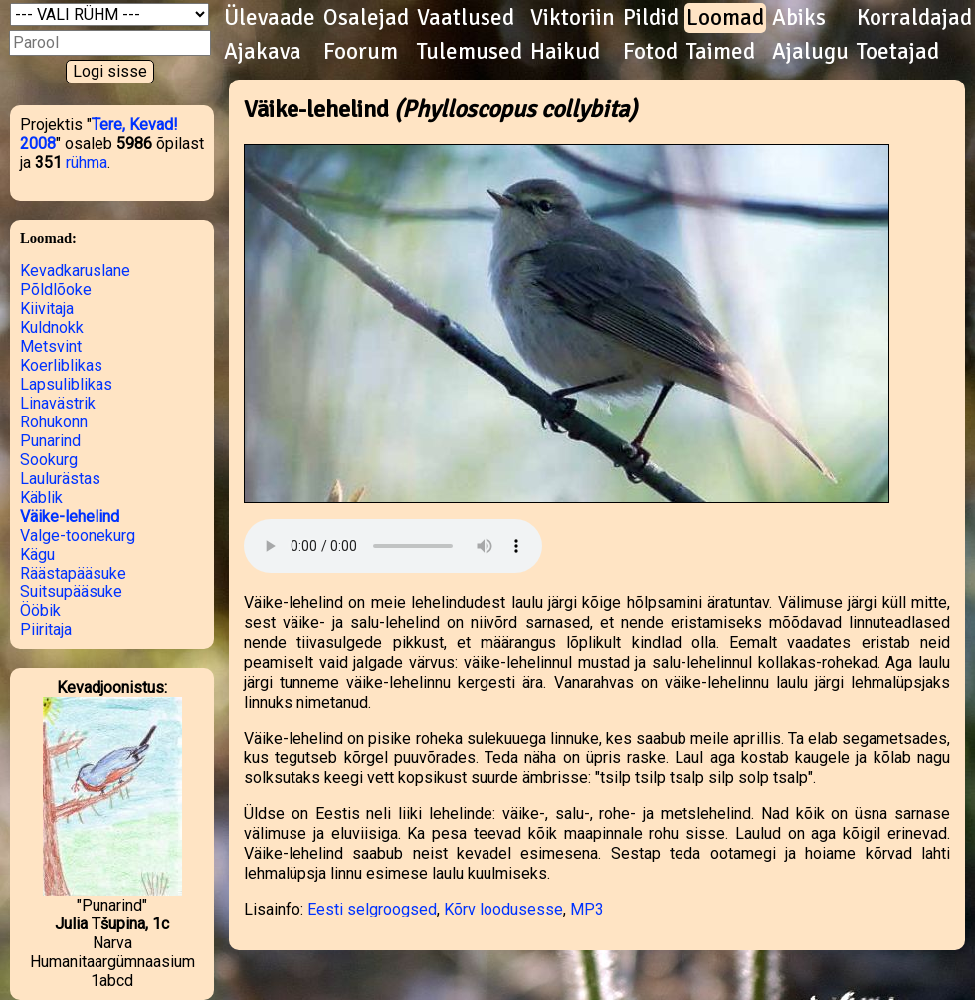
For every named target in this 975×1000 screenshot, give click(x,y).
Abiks (799, 18)
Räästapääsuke (73, 573)
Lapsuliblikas (66, 384)
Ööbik (40, 610)
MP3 (587, 909)
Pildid (651, 18)
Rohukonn (54, 422)
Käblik (41, 497)
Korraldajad (914, 18)
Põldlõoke (56, 289)
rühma (86, 162)
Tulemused (469, 52)
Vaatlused (465, 18)
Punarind (50, 440)
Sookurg (49, 459)
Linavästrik (58, 403)
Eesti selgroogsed (372, 909)
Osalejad (366, 18)
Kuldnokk (52, 327)
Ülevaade (269, 18)
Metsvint (51, 346)
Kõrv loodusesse (503, 909)
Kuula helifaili (393, 546)
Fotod (650, 52)
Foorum (360, 52)
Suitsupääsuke (71, 592)
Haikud (565, 52)
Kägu (37, 554)
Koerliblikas (61, 365)
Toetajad (898, 52)
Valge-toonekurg (77, 535)
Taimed (720, 52)
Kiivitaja (47, 308)
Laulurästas (60, 478)
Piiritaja (46, 629)
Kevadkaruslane (75, 270)
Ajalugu (810, 52)
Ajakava (262, 52)
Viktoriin (572, 18)
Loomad (725, 18)
